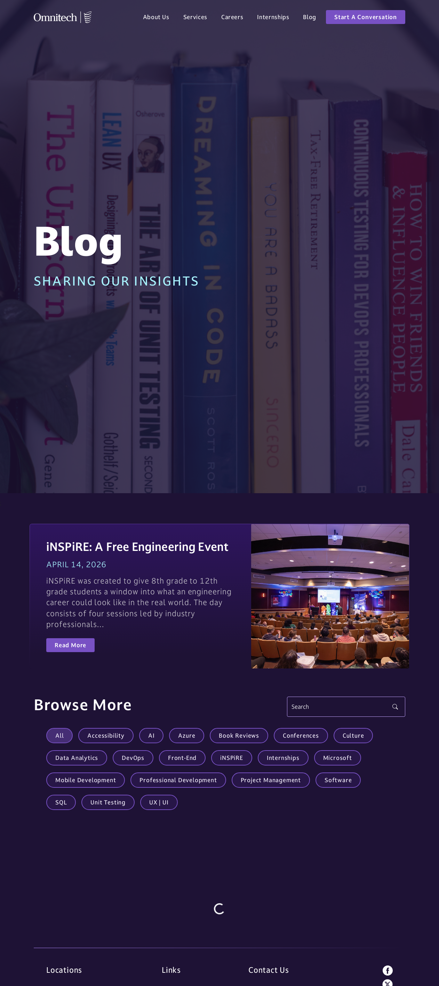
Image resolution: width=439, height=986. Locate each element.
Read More (70, 645)
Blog (309, 18)
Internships (273, 18)
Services (195, 18)
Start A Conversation (365, 18)
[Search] (346, 707)
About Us (156, 18)
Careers (232, 18)
